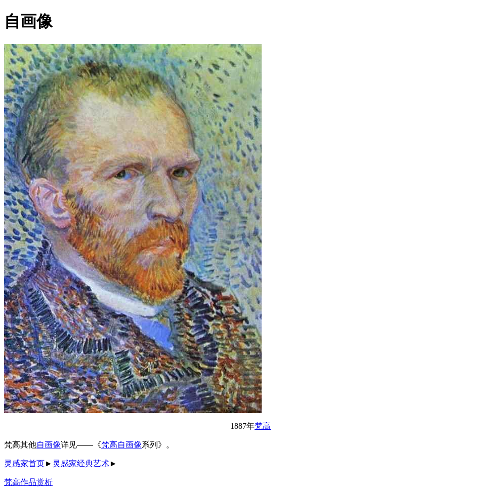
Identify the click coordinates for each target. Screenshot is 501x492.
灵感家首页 (24, 463)
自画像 (48, 444)
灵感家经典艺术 (81, 463)
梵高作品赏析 (28, 482)
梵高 (263, 426)
